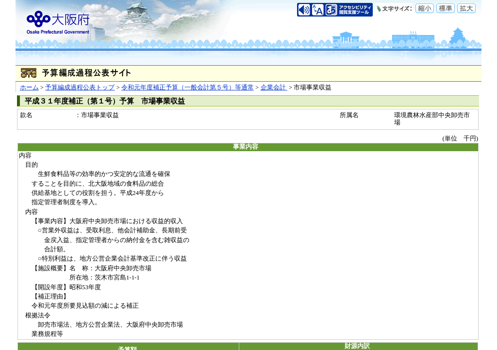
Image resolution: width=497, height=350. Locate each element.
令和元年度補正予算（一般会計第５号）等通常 (187, 87)
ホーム (29, 87)
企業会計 (274, 87)
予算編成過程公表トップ (80, 87)
